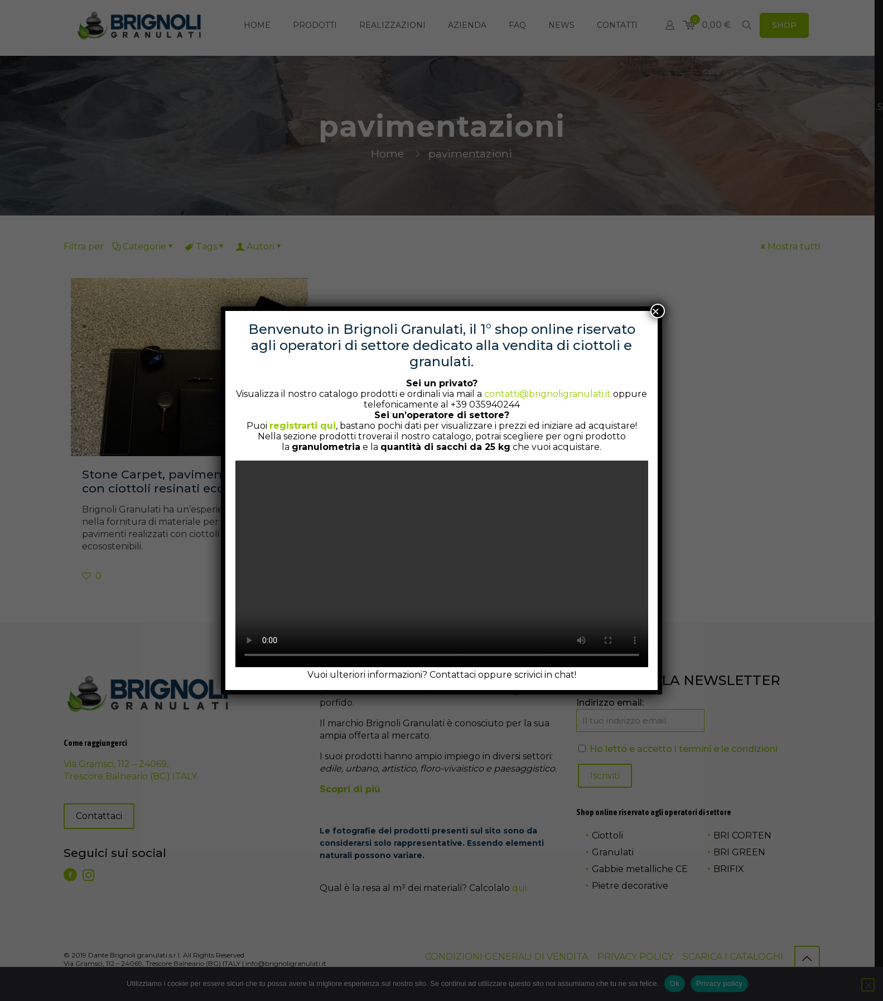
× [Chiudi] (655, 311)
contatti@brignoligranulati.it (547, 394)
